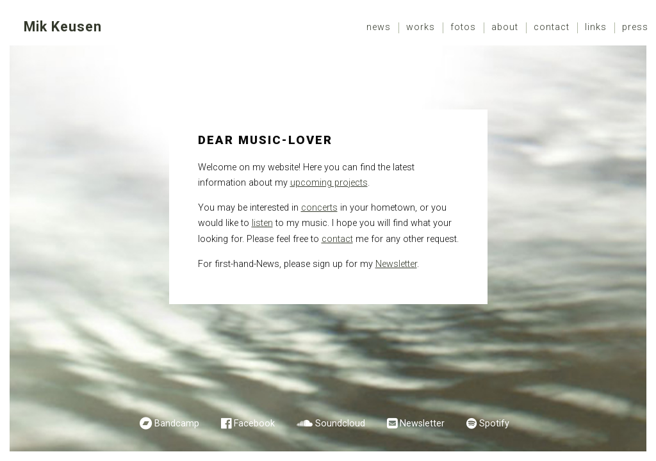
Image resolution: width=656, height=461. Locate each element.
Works (420, 27)
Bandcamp (176, 423)
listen (262, 223)
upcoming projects (329, 182)
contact (337, 239)
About (504, 27)
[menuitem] (379, 27)
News (378, 27)
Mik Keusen (63, 27)
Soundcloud (340, 423)
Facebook (254, 423)
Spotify (494, 423)
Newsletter (396, 264)
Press (635, 27)
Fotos (463, 27)
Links (596, 27)
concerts (319, 207)
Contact (552, 27)
